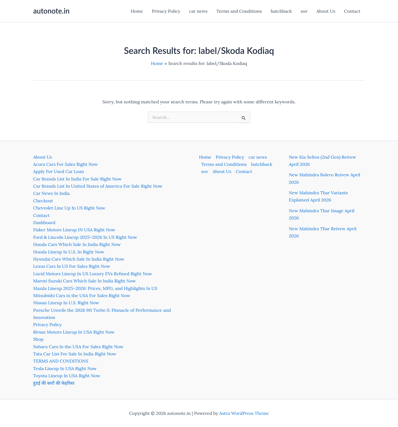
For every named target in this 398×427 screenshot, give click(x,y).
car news (198, 11)
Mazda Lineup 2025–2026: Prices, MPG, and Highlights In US (95, 288)
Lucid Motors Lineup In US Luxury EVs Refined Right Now (92, 273)
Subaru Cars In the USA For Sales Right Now (78, 346)
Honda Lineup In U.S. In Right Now (68, 252)
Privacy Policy (166, 11)
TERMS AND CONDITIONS (60, 361)
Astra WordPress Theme (244, 413)
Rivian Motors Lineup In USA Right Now (74, 332)
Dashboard (44, 222)
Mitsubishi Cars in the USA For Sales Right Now (81, 295)
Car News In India (51, 193)
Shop (38, 339)
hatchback (281, 11)
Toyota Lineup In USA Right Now (66, 375)
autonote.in (51, 10)
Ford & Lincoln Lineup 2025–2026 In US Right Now (85, 237)
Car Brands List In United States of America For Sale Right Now (97, 186)
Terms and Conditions (239, 11)
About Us (325, 11)
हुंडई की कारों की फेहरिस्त (53, 383)
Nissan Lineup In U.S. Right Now (66, 302)
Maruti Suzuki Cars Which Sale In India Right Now (84, 281)
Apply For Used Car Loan (58, 171)
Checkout (43, 200)
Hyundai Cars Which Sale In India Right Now (78, 259)
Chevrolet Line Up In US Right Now (69, 208)
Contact (352, 11)
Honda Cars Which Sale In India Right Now (77, 244)
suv (304, 11)
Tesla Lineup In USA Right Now (65, 368)
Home (137, 11)
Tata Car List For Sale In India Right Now (74, 354)
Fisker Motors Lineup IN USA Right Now (74, 229)
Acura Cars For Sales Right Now (65, 164)
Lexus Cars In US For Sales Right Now (71, 266)
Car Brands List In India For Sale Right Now (77, 179)
